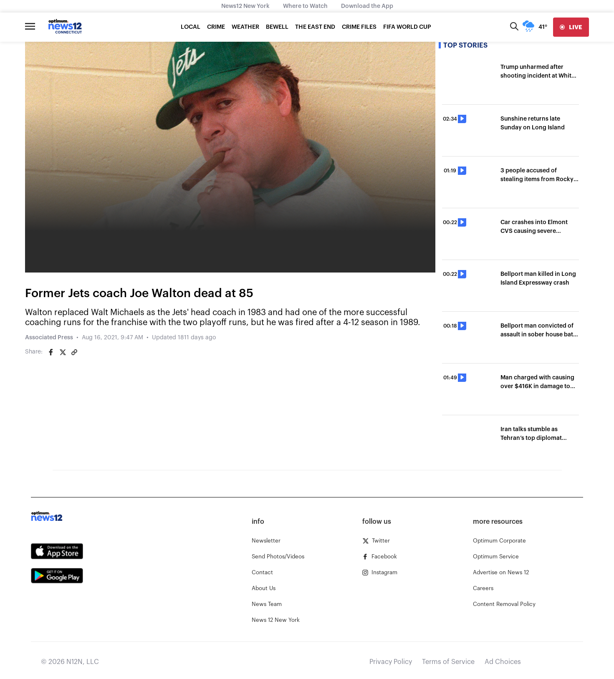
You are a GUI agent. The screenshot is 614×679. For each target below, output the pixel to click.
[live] (571, 27)
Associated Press (49, 338)
